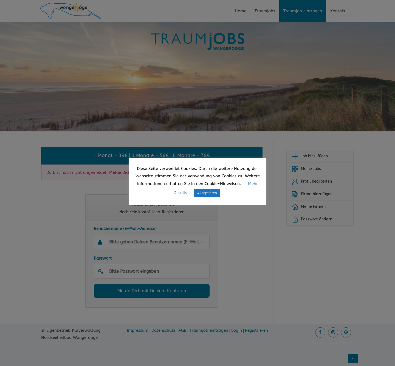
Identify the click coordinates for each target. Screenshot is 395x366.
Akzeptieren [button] (207, 193)
